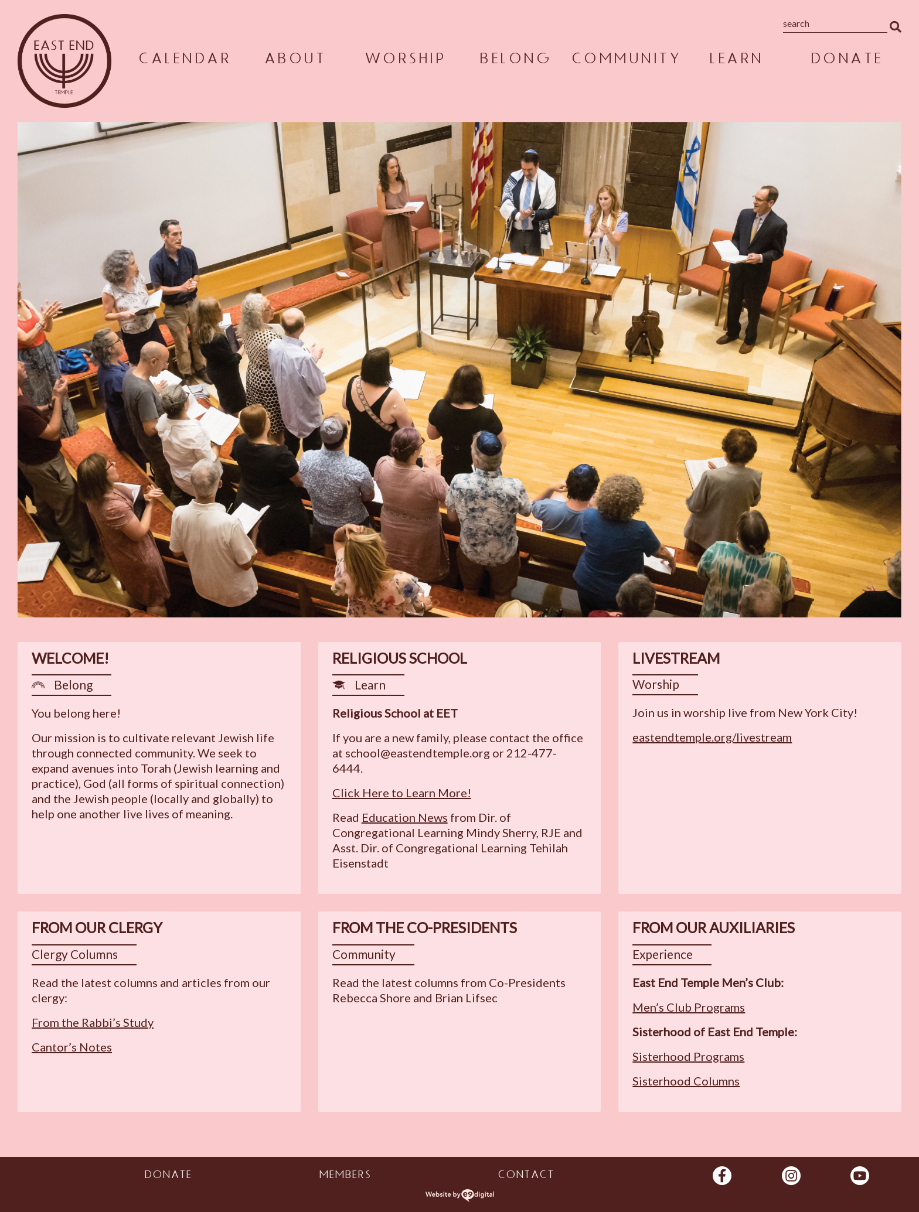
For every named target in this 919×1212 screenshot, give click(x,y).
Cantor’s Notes (72, 1047)
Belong (515, 60)
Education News (405, 817)
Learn (736, 60)
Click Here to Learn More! (401, 793)
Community (626, 60)
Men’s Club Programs (688, 1007)
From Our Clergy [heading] (97, 927)
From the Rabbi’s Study (93, 1022)
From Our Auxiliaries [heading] (713, 927)
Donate (846, 60)
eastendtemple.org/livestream (712, 737)
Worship (405, 60)
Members (345, 1176)
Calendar (184, 60)
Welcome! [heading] (70, 658)
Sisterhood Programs (688, 1056)
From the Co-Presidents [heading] (424, 927)
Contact (526, 1176)
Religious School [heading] (399, 658)
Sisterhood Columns (686, 1081)
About (295, 60)
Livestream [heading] (676, 658)
